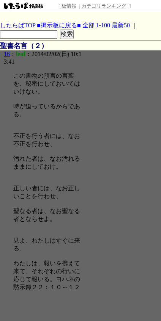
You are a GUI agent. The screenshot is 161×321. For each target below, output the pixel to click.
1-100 (103, 25)
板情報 (69, 6)
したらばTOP (17, 25)
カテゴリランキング (104, 6)
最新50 (121, 25)
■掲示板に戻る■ (58, 25)
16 (7, 54)
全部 (88, 25)
